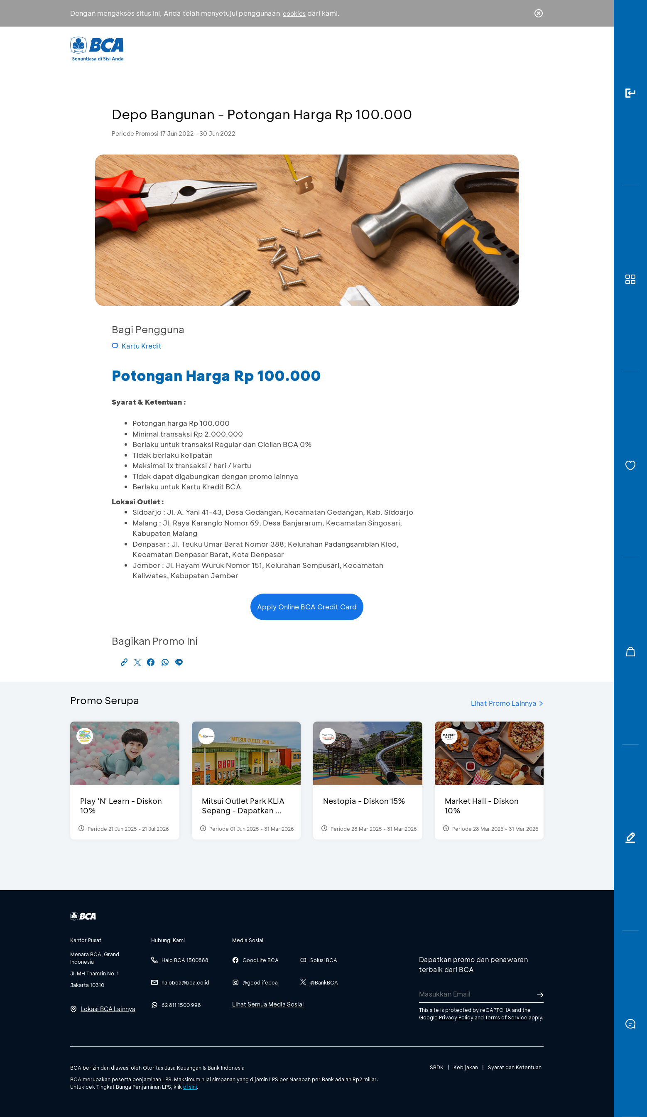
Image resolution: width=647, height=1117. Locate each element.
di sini (190, 1086)
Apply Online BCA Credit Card (307, 606)
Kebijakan (465, 1067)
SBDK (437, 1067)
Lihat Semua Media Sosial (268, 1004)
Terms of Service (506, 1017)
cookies (294, 13)
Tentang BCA (358, 48)
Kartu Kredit (137, 345)
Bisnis (302, 48)
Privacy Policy (456, 1017)
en (536, 48)
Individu (254, 48)
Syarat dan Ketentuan (515, 1067)
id (521, 48)
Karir (414, 48)
